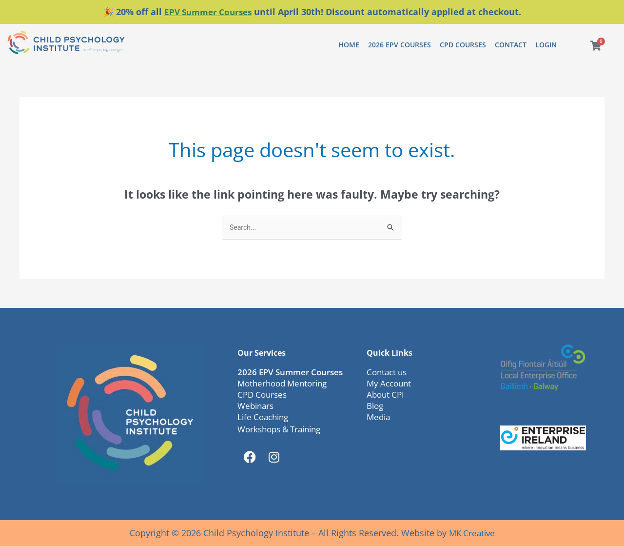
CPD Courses (463, 44)
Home (348, 44)
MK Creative (472, 533)
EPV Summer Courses (207, 12)
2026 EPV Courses (399, 44)
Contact (510, 44)
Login (546, 44)
